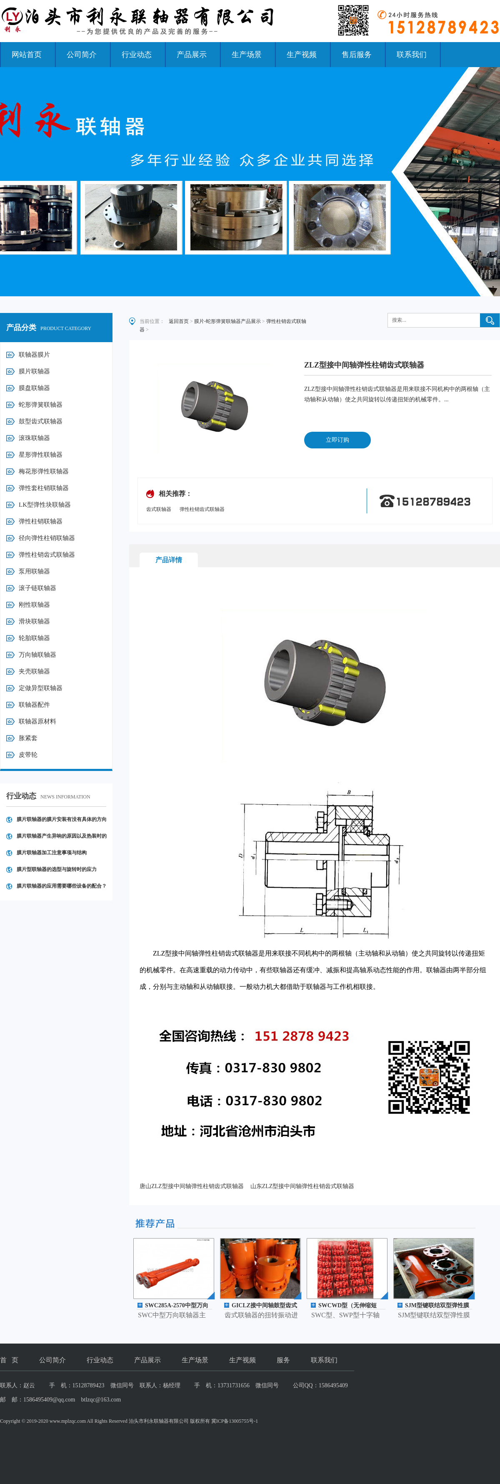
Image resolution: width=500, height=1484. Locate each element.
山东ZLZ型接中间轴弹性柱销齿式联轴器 (302, 1186)
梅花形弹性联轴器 (44, 471)
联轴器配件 (34, 704)
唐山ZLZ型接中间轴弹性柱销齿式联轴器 (192, 1186)
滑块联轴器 (34, 621)
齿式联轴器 (158, 509)
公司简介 (82, 54)
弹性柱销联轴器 (40, 521)
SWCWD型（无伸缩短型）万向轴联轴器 (347, 1305)
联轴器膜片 (34, 354)
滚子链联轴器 (37, 588)
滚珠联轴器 (34, 438)
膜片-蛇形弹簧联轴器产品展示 (227, 321)
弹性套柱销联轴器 (44, 488)
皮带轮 (28, 754)
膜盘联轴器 (34, 388)
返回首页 (179, 321)
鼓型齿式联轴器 (40, 421)
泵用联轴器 (34, 571)
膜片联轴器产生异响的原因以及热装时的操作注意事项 (62, 838)
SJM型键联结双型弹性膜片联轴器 (437, 1305)
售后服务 (357, 54)
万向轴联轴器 (37, 654)
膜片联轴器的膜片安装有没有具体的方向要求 (62, 822)
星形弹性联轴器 (40, 454)
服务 (283, 1360)
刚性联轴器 (34, 604)
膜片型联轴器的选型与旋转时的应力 (57, 869)
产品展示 (192, 54)
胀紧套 (28, 738)
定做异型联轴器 (40, 688)
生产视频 (302, 54)
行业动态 (137, 54)
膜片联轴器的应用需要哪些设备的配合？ (62, 886)
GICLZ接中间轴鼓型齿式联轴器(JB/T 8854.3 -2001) (265, 1305)
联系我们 (412, 54)
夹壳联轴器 (34, 671)
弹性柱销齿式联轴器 (47, 554)
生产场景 (247, 54)
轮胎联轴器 (34, 638)
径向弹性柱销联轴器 (47, 538)
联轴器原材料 (37, 721)
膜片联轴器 (34, 371)
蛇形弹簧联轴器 (40, 404)
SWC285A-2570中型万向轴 (176, 1305)
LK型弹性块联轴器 (45, 504)
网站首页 (27, 54)
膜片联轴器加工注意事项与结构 (52, 853)
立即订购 (337, 440)
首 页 (9, 1360)
